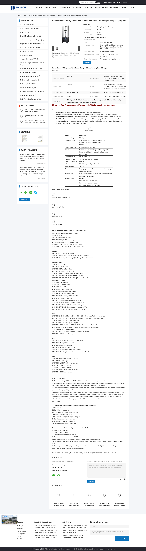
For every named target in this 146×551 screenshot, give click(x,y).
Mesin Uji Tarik (33, 15)
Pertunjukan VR (64, 8)
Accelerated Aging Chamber (28, 47)
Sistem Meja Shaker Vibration (29, 36)
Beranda (39, 8)
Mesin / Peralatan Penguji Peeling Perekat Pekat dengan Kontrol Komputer (89, 504)
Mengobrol (87, 62)
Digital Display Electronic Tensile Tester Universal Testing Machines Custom (119, 504)
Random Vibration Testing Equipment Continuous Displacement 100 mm (46, 536)
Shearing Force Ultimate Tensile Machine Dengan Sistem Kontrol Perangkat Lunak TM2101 (75, 527)
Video (54, 8)
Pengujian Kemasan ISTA (27, 59)
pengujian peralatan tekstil (28, 76)
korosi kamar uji (24, 55)
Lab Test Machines (25, 24)
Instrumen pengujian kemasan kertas (31, 63)
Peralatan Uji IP (24, 51)
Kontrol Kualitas (101, 8)
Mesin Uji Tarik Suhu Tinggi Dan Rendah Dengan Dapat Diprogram (74, 504)
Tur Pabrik (89, 8)
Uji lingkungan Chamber (27, 28)
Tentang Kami (77, 8)
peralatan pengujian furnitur (28, 68)
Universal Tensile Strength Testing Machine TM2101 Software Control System (59, 504)
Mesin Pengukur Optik (26, 84)
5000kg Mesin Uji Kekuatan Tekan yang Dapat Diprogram (99, 453)
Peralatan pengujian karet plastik (30, 91)
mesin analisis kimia (26, 95)
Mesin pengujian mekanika (28, 80)
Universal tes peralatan (62, 453)
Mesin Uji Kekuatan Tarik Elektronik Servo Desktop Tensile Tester (75, 531)
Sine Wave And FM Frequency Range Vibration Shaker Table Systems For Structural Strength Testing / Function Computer (46, 527)
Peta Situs (20, 539)
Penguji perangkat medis (27, 72)
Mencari (98, 2)
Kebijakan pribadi (37, 549)
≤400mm (81, 161)
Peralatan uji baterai (26, 88)
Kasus (132, 8)
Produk (47, 8)
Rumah (19, 15)
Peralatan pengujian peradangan (30, 40)
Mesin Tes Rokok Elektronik (28, 99)
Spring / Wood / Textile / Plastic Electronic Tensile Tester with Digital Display (35, 122)
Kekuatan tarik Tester (76, 453)
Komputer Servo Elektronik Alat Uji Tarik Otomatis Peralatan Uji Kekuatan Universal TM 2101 (104, 504)
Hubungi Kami (115, 8)
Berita (124, 8)
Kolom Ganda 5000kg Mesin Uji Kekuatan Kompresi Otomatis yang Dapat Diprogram (66, 55)
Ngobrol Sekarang (109, 2)
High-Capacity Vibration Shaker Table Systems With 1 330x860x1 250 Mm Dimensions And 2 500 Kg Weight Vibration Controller (46, 532)
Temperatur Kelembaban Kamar (30, 44)
